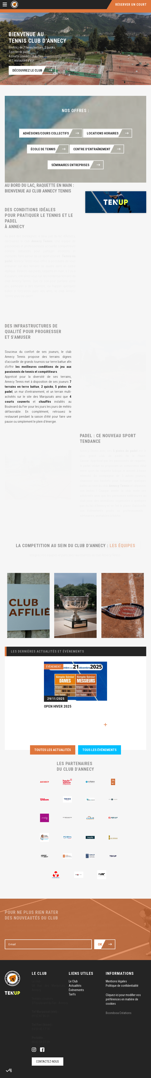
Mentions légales (116, 981)
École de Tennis (43, 149)
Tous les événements (99, 750)
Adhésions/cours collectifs (46, 133)
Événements (76, 990)
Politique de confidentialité (122, 985)
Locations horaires (103, 133)
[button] (9, 1070)
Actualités (75, 985)
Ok (100, 944)
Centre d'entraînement (92, 149)
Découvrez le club (27, 70)
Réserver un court (131, 4)
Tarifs (72, 994)
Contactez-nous (47, 1061)
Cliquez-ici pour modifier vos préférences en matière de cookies (123, 999)
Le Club (73, 981)
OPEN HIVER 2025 (57, 706)
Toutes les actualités (52, 750)
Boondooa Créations (118, 1013)
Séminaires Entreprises (70, 165)
